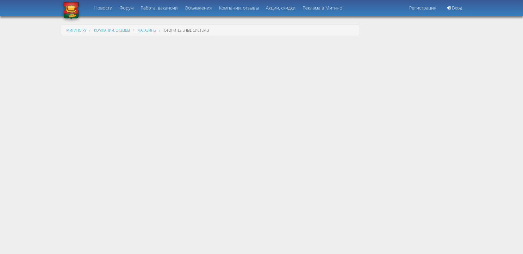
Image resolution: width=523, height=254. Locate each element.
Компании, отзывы (239, 8)
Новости (103, 8)
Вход (454, 8)
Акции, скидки (280, 8)
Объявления (198, 8)
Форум (126, 8)
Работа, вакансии (159, 8)
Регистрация (422, 8)
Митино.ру (77, 30)
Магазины (147, 30)
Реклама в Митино (322, 8)
